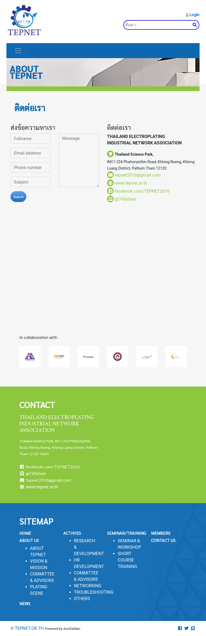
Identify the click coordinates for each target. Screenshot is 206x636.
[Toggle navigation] (18, 50)
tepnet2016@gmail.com (138, 175)
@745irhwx (125, 199)
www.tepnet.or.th (131, 183)
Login (194, 14)
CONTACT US (163, 540)
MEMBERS (160, 533)
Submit (18, 196)
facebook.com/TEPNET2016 (49, 466)
